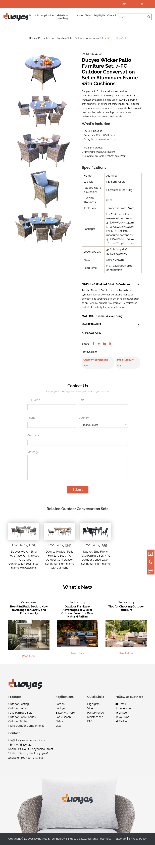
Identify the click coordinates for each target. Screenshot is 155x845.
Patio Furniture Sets (61, 38)
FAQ (89, 721)
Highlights (99, 15)
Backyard (61, 708)
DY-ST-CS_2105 (24, 545)
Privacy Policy (138, 839)
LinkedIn (122, 713)
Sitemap (121, 839)
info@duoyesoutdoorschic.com (27, 740)
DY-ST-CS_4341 (59, 545)
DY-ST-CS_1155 (95, 545)
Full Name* (34, 400)
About (80, 15)
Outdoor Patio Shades (22, 717)
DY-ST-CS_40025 (116, 38)
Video (90, 708)
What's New (77, 587)
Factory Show (95, 713)
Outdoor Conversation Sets (89, 38)
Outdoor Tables (18, 721)
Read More (29, 656)
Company (33, 435)
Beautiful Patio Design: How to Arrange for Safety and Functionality (29, 610)
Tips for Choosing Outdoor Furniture (126, 608)
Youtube (122, 717)
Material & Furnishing (62, 17)
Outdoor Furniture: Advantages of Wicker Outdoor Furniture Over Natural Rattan (77, 612)
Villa (58, 726)
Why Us (88, 17)
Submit (78, 489)
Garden (60, 704)
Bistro (59, 721)
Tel (142, 4)
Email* (82, 400)
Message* (33, 452)
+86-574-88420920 (19, 745)
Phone (31, 417)
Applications (48, 15)
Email (121, 704)
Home (32, 38)
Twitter (121, 721)
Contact (111, 15)
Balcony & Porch (66, 713)
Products (34, 15)
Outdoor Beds (17, 708)
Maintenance (95, 717)
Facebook (123, 708)
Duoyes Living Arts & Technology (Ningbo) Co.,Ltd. (55, 839)
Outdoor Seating (18, 704)
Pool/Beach (63, 717)
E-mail (124, 4)
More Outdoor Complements (26, 726)
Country (84, 417)
